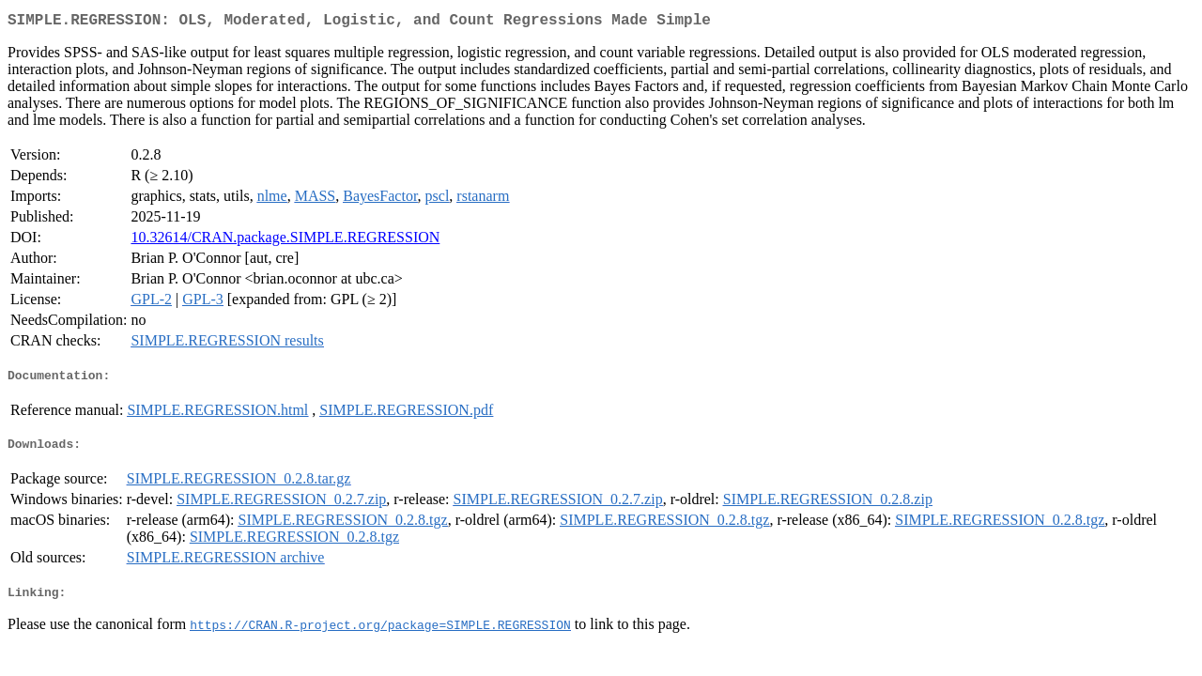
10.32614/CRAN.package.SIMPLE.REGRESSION (285, 241)
